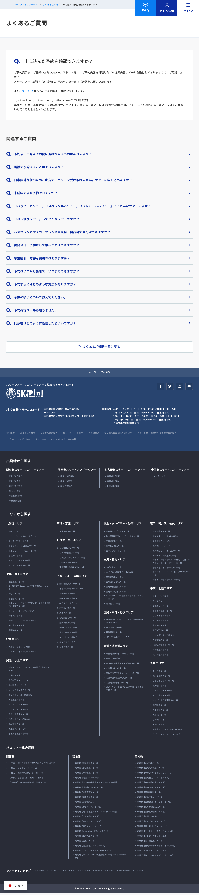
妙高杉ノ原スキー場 (115, 547)
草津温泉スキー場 (67, 532)
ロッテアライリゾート (116, 552)
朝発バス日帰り (15, 487)
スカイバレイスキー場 (162, 691)
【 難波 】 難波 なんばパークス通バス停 (26, 774)
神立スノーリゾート (68, 604)
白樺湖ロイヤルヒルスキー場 (72, 558)
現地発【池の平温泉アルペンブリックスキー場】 (96, 812)
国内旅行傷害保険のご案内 (20, 440)
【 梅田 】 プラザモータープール (23, 769)
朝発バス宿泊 (14, 492)
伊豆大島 (54, 872)
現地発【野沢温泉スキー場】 (87, 769)
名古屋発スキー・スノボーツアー (125, 471)
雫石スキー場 (14, 595)
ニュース (73, 434)
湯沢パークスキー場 (68, 633)
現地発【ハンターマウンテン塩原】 (152, 837)
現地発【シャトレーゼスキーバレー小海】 (155, 832)
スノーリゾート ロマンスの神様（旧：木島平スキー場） (124, 690)
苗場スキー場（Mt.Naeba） (71, 589)
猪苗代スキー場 (15, 616)
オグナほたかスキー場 (18, 705)
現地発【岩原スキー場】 (85, 842)
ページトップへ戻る (99, 373)
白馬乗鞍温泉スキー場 (116, 587)
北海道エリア (14, 525)
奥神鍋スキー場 (159, 686)
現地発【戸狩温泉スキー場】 (87, 774)
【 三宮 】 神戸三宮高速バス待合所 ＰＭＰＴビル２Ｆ (32, 764)
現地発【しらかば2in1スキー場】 (152, 808)
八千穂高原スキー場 (161, 532)
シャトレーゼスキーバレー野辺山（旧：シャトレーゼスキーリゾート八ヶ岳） (171, 562)
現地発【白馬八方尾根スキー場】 (151, 769)
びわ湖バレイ (158, 720)
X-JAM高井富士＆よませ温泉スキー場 (122, 664)
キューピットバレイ (68, 638)
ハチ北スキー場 (159, 716)
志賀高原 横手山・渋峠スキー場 (120, 654)
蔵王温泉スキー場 (16, 583)
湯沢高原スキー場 (67, 623)
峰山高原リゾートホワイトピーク (167, 730)
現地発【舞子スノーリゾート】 (88, 827)
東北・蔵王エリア (17, 575)
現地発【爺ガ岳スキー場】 (149, 764)
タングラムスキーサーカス (117, 638)
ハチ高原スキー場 (160, 711)
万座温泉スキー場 (16, 700)
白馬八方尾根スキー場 (116, 592)
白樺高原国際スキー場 (69, 553)
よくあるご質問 (30, 434)
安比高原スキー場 (16, 626)
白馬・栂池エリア (114, 561)
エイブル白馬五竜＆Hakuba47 (119, 573)
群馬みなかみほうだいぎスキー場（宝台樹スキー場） (29, 670)
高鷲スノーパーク (160, 607)
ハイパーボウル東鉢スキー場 (165, 701)
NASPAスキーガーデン (69, 628)
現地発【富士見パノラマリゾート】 (152, 827)
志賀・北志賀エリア (116, 647)
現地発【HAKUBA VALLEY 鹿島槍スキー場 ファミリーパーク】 (100, 857)
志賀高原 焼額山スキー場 (117, 684)
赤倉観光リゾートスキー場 (117, 532)
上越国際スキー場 (67, 594)
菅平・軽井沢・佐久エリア (166, 525)
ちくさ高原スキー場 (161, 696)
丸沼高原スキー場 (16, 725)
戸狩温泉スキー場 (114, 633)
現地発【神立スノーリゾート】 (88, 822)
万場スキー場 (158, 725)
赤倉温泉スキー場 (114, 542)
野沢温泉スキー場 (114, 628)
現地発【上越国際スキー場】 (87, 817)
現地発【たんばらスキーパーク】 (151, 822)
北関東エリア (14, 640)
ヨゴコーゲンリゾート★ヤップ (166, 735)
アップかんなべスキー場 (163, 682)
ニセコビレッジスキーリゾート (22, 537)
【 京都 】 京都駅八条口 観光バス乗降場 (26, 778)
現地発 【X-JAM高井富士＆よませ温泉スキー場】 (96, 783)
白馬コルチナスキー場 (116, 583)
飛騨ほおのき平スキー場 (163, 646)
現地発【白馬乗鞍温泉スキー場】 (151, 783)
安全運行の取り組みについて (130, 434)
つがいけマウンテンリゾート (118, 568)
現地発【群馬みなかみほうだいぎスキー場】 (156, 846)
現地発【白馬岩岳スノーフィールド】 (153, 778)
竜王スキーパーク (114, 659)
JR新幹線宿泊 (15, 501)
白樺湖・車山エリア (69, 541)
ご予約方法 (103, 434)
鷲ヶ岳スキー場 (159, 626)
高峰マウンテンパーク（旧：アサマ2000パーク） (171, 575)
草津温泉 (105, 872)
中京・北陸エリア (161, 590)
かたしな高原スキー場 (18, 715)
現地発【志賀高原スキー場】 (87, 793)
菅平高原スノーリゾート (163, 542)
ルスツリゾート (15, 532)
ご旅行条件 (157, 434)
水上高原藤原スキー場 (18, 734)
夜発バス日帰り (15, 477)
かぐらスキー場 (66, 648)
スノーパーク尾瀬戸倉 (18, 710)
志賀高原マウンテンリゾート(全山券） (123, 674)
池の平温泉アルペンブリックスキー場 (122, 537)
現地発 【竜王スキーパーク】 (88, 778)
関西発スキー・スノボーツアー (77, 471)
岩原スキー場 (65, 614)
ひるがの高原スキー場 (162, 612)
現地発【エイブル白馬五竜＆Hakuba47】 (93, 851)
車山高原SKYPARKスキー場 (71, 568)
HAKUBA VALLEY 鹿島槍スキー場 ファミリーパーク (124, 598)
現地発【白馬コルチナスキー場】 (151, 788)
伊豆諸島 (41, 872)
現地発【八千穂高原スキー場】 (150, 842)
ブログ (87, 434)
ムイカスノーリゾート (69, 643)
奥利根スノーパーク (17, 686)
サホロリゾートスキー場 (19, 561)
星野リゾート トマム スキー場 (22, 552)
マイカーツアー (160, 477)
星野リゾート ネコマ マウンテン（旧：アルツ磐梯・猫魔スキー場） (29, 606)
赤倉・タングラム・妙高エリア (123, 525)
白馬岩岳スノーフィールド (117, 578)
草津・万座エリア (68, 525)
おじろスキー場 (159, 672)
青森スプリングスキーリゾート (22, 621)
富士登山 (118, 872)
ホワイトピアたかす (161, 616)
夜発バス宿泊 (14, 482)
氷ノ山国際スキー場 (161, 677)
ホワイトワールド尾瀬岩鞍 (20, 696)
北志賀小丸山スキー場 (116, 669)
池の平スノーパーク (68, 563)
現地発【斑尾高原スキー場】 (87, 764)
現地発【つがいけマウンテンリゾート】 (154, 774)
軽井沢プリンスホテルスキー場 (166, 552)
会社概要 (11, 434)
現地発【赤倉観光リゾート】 (87, 803)
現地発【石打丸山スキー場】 (87, 837)
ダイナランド (158, 602)
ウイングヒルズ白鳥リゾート (165, 636)
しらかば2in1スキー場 (69, 549)
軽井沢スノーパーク (161, 547)
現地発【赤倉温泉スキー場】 (87, 798)
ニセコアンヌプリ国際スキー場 (22, 547)
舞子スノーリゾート (68, 599)
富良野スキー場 (15, 556)
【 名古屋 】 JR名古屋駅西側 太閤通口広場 (27, 783)
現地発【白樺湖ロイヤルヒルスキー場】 (154, 803)
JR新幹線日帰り (16, 497)
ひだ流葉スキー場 (160, 641)
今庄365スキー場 (160, 631)
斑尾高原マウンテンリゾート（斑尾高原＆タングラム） (124, 622)
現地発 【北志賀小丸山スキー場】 (90, 788)
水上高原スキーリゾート (19, 730)
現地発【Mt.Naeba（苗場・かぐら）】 (92, 832)
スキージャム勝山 (160, 597)
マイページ (29, 91)
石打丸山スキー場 (67, 609)
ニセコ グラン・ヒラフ (19, 542)
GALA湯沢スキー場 (67, 619)
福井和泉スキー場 (160, 655)
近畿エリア (157, 664)
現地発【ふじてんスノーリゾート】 (152, 851)
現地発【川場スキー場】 (148, 817)
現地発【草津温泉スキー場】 (149, 793)
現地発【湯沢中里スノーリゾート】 (90, 846)
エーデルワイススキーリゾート (22, 652)
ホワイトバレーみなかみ (19, 720)
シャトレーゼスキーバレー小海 (166, 580)
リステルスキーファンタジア (21, 612)
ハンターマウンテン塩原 (19, 648)
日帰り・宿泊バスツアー (85, 872)
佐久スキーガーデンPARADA (165, 537)
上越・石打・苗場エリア (72, 577)
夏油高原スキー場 (16, 600)
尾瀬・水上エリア (17, 661)
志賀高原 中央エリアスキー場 (119, 679)
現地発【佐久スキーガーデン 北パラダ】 (155, 856)
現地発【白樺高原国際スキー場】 (151, 812)
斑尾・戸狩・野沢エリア (119, 613)
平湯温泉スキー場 (160, 650)
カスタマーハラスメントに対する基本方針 (92, 440)
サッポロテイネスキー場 (19, 566)
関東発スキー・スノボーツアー (25, 471)
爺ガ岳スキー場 (113, 604)
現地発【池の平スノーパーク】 (150, 798)
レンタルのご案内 (53, 434)
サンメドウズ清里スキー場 (164, 556)
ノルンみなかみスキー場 (19, 691)
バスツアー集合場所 (22, 748)
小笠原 (66, 872)
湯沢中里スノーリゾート (70, 585)
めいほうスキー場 (160, 621)
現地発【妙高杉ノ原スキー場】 (88, 808)
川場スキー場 (14, 676)
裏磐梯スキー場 (15, 631)
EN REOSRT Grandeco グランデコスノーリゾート (30, 589)
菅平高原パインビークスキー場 (166, 568)
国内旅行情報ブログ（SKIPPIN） (141, 872)
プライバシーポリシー (52, 440)
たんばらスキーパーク (18, 681)
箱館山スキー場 (159, 706)
